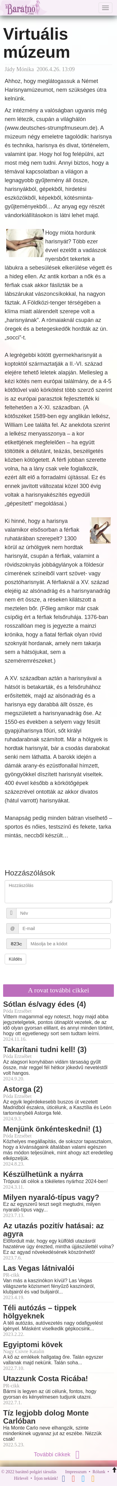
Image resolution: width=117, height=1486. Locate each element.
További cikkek (58, 1454)
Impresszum (75, 1471)
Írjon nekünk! (46, 1478)
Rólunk (98, 1471)
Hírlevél (21, 1478)
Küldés (15, 959)
